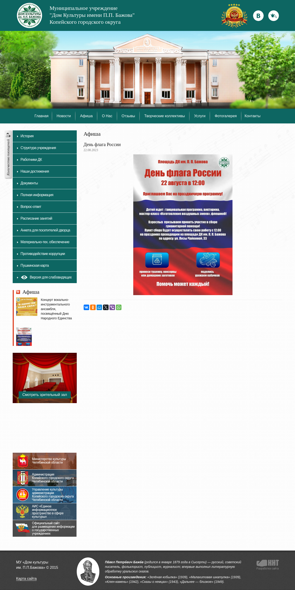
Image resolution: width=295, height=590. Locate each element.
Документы (29, 183)
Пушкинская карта (35, 265)
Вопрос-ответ (31, 207)
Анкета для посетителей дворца (45, 230)
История (27, 136)
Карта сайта (26, 579)
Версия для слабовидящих (46, 278)
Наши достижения (35, 171)
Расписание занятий (36, 218)
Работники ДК (31, 160)
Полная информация (37, 195)
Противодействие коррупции (43, 254)
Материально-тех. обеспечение (45, 242)
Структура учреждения (38, 148)
